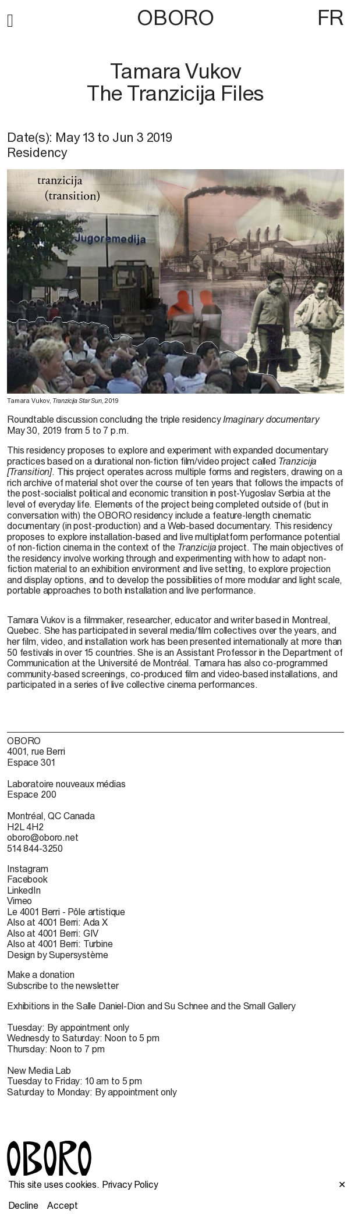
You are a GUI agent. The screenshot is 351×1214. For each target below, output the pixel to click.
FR (330, 17)
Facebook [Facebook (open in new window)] (27, 879)
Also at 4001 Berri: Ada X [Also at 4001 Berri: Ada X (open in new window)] (57, 922)
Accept (62, 1205)
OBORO (175, 17)
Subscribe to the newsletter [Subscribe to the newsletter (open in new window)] (63, 985)
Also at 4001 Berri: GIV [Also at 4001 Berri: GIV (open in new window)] (52, 933)
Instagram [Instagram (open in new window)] (27, 868)
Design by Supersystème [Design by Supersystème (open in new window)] (57, 954)
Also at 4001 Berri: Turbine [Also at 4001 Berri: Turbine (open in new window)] (60, 943)
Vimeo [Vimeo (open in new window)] (19, 900)
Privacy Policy (130, 1184)
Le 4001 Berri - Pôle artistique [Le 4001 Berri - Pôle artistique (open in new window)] (66, 911)
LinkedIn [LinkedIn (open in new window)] (24, 890)
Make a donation (41, 974)
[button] (10, 18)
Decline (23, 1205)
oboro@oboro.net (43, 837)
